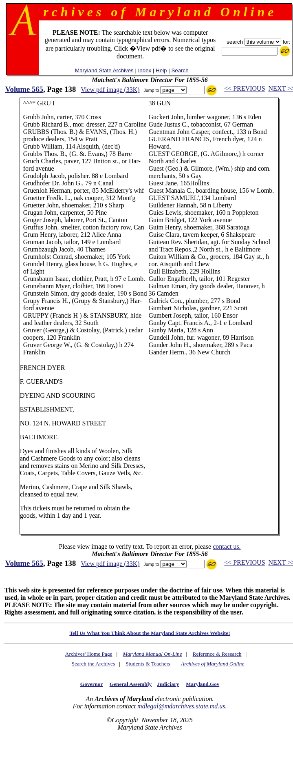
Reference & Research (217, 654)
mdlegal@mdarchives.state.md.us (181, 706)
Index (145, 70)
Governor (91, 684)
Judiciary (168, 684)
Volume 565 (24, 89)
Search (179, 70)
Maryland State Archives (104, 70)
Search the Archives (93, 664)
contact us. (226, 546)
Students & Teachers (148, 664)
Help (161, 70)
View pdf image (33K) (110, 89)
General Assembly (131, 684)
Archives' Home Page (88, 654)
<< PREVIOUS (244, 88)
